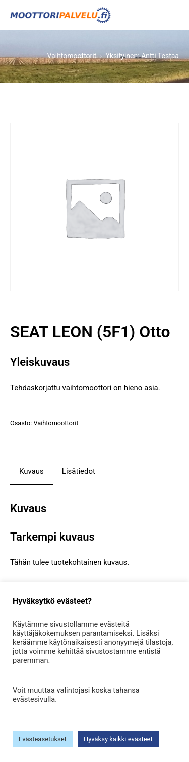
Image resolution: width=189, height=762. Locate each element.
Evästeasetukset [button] (43, 739)
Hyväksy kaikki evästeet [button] (118, 739)
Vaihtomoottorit (55, 423)
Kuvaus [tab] (31, 471)
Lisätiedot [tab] (78, 471)
